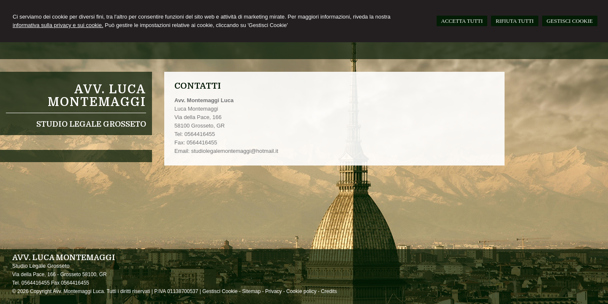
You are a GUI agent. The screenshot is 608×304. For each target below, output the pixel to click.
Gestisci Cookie (219, 291)
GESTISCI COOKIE (570, 21)
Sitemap (251, 291)
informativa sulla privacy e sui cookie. (58, 25)
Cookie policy (301, 291)
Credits (329, 291)
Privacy (273, 291)
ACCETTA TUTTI (462, 21)
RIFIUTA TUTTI (515, 21)
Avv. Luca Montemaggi (97, 96)
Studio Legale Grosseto (91, 124)
